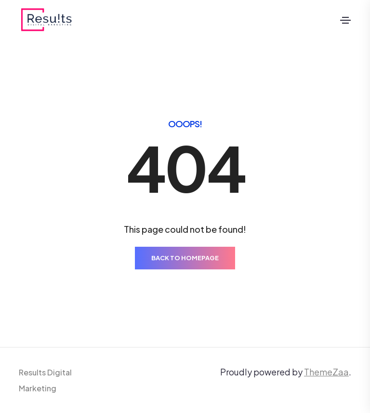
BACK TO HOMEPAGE (185, 258)
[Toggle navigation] (345, 20)
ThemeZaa (326, 371)
